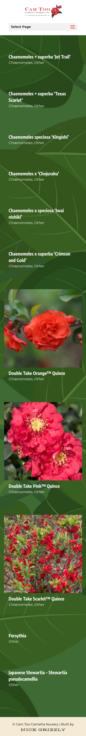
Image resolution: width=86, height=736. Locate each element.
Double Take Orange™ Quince (37, 373)
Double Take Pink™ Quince (34, 486)
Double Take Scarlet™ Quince (36, 598)
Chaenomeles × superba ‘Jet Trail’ (40, 56)
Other (39, 62)
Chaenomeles (21, 62)
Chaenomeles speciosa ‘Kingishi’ (39, 137)
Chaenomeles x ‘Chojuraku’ (34, 173)
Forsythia (17, 635)
